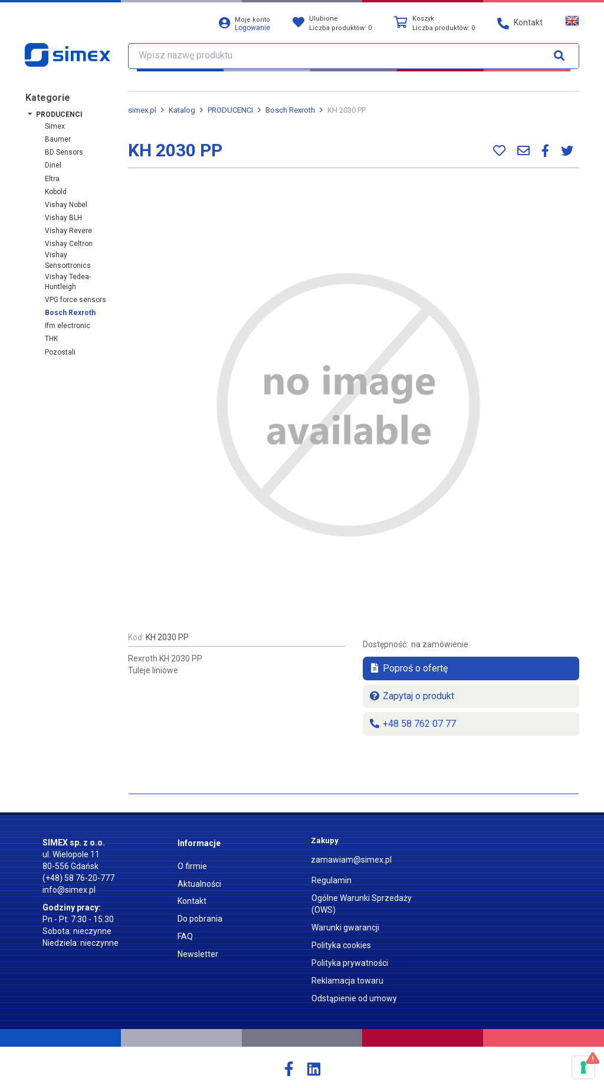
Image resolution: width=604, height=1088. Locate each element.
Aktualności (199, 884)
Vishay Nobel (66, 205)
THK (51, 339)
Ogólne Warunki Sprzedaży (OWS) (361, 904)
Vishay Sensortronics (68, 260)
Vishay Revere (68, 231)
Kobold (56, 192)
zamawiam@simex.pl (351, 859)
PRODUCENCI (59, 114)
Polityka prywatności (349, 963)
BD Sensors (64, 152)
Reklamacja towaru (347, 980)
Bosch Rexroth (70, 313)
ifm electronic (67, 326)
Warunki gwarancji (345, 927)
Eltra (52, 179)
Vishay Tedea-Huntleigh (68, 282)
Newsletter (198, 954)
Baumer (58, 139)
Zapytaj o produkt (411, 696)
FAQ (185, 936)
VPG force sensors (75, 300)
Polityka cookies (341, 945)
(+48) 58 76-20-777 (78, 878)
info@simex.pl (69, 889)
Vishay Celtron (69, 244)
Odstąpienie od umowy (354, 998)
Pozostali (60, 352)
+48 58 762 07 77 (412, 723)
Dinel (53, 165)
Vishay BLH (63, 218)
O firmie (192, 866)
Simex (55, 126)
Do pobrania (200, 918)
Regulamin (331, 880)
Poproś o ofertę (408, 668)
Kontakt (192, 901)
